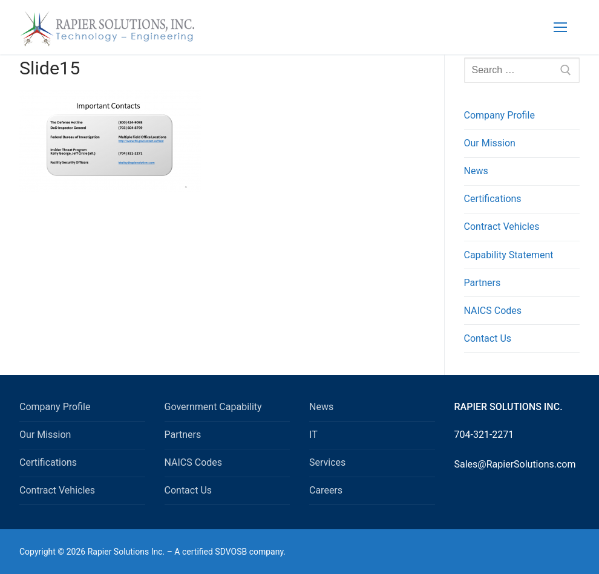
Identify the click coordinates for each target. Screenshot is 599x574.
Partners (482, 283)
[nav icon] (560, 27)
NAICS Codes (493, 310)
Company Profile (499, 115)
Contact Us (488, 338)
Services (327, 462)
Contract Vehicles (502, 226)
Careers (325, 490)
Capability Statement (509, 255)
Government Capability (213, 407)
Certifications (493, 198)
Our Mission (490, 143)
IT (313, 434)
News (476, 171)
